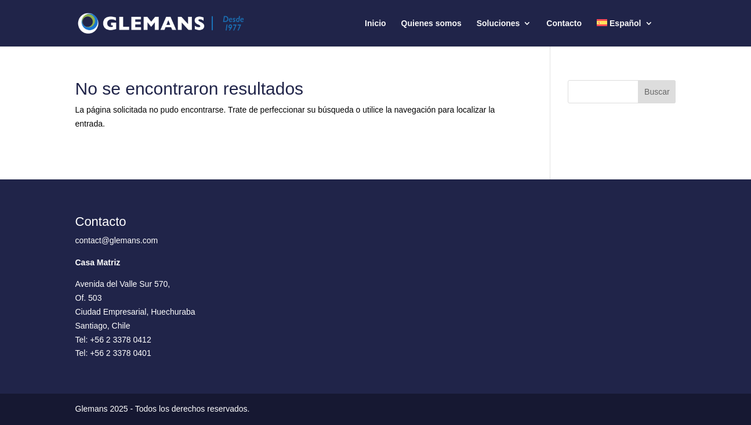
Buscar (657, 91)
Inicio (375, 23)
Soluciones (498, 23)
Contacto (564, 23)
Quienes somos (431, 23)
